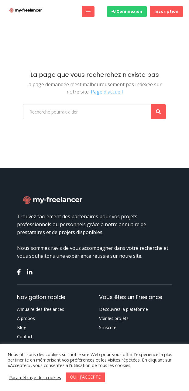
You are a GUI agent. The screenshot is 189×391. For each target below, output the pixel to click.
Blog (21, 327)
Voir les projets (114, 318)
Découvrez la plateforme (123, 309)
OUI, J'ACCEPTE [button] (85, 377)
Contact (25, 336)
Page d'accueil (107, 91)
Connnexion (127, 11)
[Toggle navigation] (88, 11)
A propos (26, 318)
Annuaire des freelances (40, 309)
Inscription (166, 11)
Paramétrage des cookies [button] (35, 377)
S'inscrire (107, 327)
